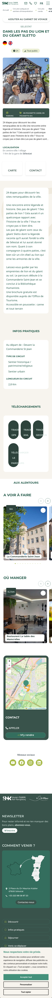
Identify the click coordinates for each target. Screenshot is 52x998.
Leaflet (29, 708)
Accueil (6, 10)
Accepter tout (26, 977)
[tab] (15, 563)
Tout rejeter (26, 992)
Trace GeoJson (39, 432)
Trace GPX (15, 432)
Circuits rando (41, 10)
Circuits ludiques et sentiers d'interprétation (23, 10)
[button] (35, 168)
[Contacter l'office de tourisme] (25, 3)
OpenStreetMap (40, 708)
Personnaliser (26, 984)
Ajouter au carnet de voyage (27, 19)
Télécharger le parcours (15, 457)
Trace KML (27, 432)
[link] (30, 3)
